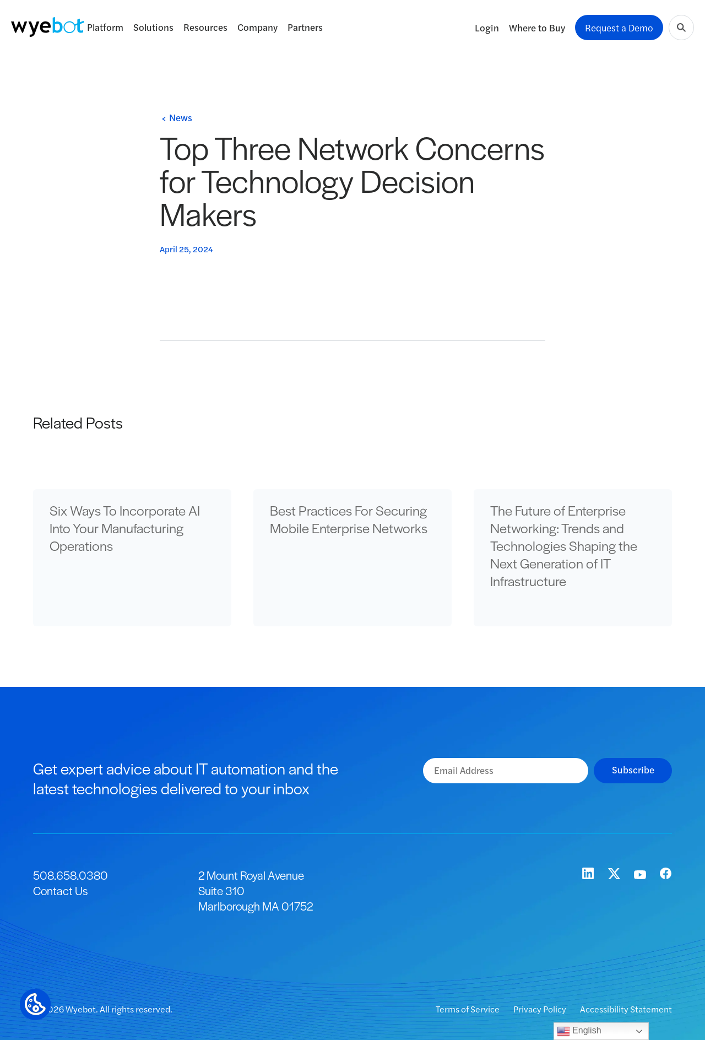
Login (487, 27)
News (180, 117)
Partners (305, 27)
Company (257, 27)
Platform (105, 27)
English (579, 1031)
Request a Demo (619, 27)
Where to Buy (537, 27)
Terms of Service (468, 1009)
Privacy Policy (540, 1009)
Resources (205, 27)
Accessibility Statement (626, 1009)
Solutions (153, 27)
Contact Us (60, 890)
